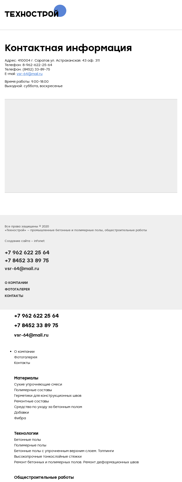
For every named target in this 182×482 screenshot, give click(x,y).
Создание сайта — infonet (25, 241)
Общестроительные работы (44, 477)
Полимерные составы (33, 390)
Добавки (21, 412)
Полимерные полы (30, 445)
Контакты (14, 296)
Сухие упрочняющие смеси (38, 384)
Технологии (26, 433)
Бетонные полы (27, 439)
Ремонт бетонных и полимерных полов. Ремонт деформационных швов (76, 462)
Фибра (20, 418)
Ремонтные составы (31, 401)
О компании (16, 283)
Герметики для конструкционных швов (47, 395)
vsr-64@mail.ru (30, 73)
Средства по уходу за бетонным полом (48, 407)
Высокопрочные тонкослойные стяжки (48, 456)
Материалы (26, 378)
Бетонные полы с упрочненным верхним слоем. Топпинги (64, 451)
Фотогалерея (17, 289)
